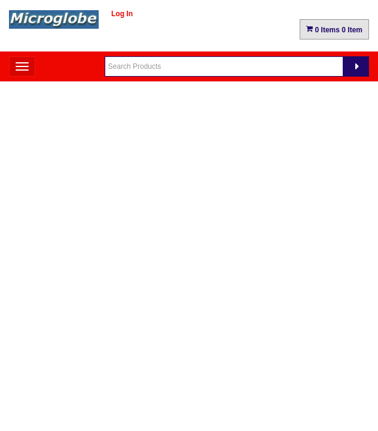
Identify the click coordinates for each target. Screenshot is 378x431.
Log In (122, 14)
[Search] (356, 66)
